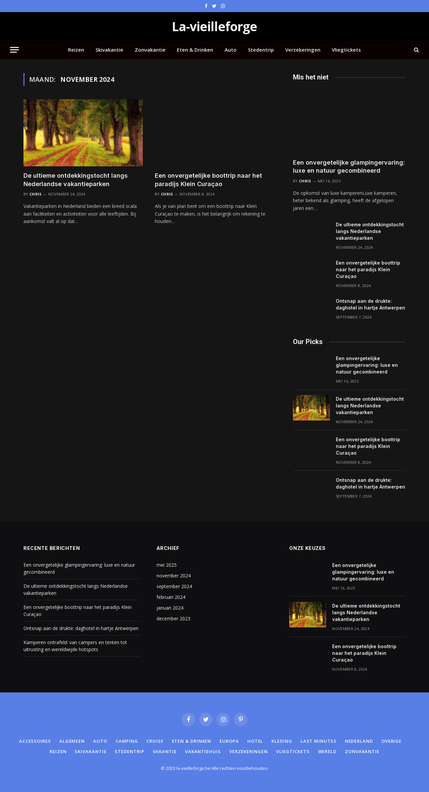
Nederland (359, 741)
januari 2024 (170, 608)
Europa (229, 741)
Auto (231, 49)
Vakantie (165, 751)
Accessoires (35, 741)
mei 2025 (167, 565)
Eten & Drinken (195, 49)
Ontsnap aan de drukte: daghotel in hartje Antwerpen (370, 304)
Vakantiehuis (203, 751)
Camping (127, 741)
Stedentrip (261, 49)
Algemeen (72, 741)
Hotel (255, 741)
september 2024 (174, 586)
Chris (35, 193)
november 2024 (174, 575)
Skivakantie (109, 49)
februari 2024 (171, 597)
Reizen (76, 49)
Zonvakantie (150, 49)
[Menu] (14, 49)
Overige (391, 741)
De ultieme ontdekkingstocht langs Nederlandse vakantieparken (75, 179)
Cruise (154, 741)
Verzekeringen (302, 49)
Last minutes (318, 741)
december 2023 (173, 618)
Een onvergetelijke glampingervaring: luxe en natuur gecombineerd (349, 166)
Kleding (281, 741)
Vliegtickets (346, 49)
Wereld (327, 751)
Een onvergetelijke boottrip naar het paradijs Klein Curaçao (208, 179)
